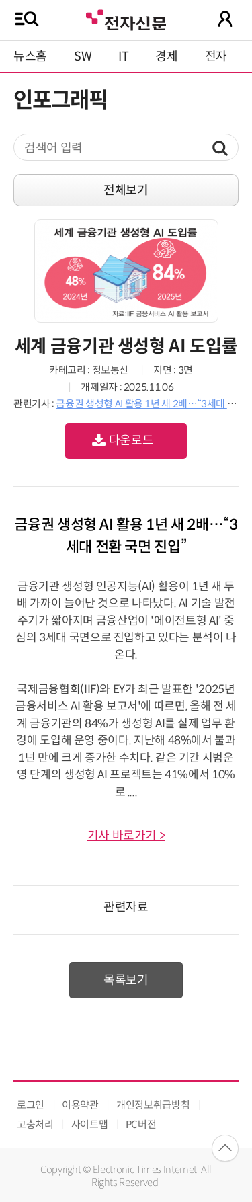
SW (82, 56)
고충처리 (35, 1124)
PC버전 (141, 1124)
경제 (166, 56)
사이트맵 (89, 1124)
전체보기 (126, 190)
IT (123, 56)
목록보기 (126, 980)
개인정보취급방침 (153, 1104)
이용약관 (80, 1104)
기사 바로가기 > (126, 835)
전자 (216, 56)
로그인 (30, 1104)
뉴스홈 (30, 56)
